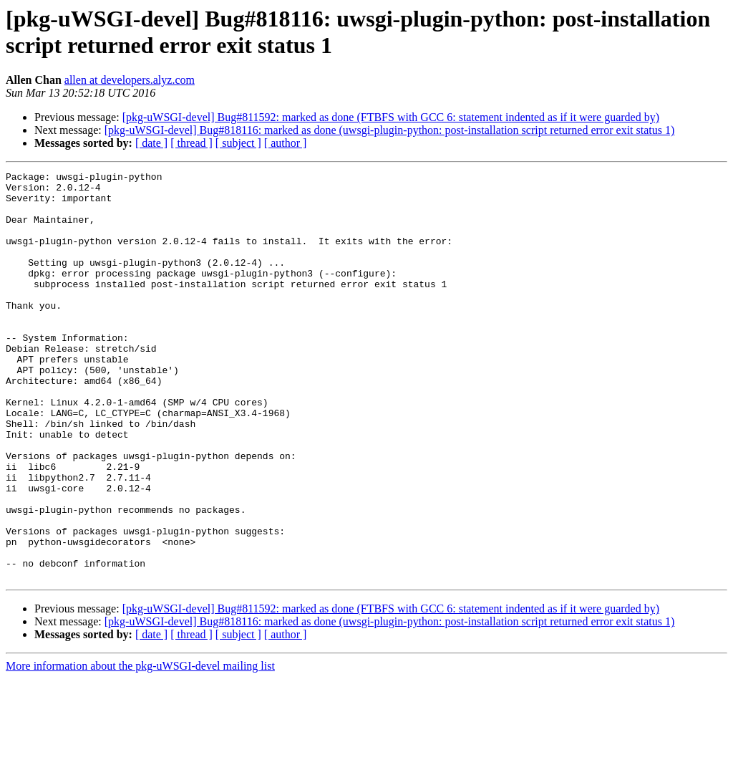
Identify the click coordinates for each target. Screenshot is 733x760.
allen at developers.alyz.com (129, 80)
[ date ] (151, 143)
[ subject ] (238, 143)
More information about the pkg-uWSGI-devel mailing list (140, 747)
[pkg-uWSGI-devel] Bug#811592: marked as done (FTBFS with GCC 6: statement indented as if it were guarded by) (390, 117)
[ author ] (285, 143)
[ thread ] (191, 143)
